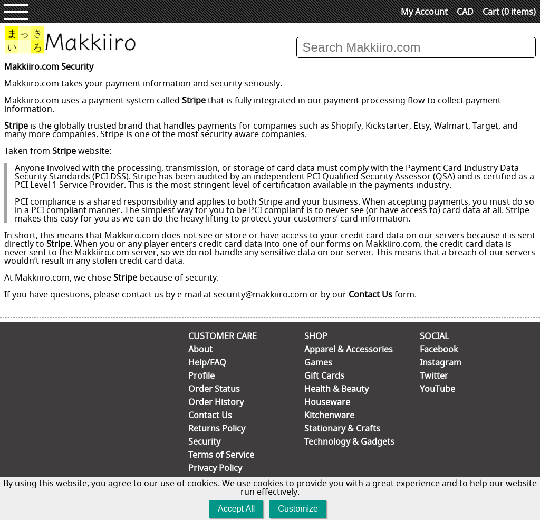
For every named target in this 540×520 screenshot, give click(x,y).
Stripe (194, 100)
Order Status (214, 388)
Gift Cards (324, 375)
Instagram (440, 362)
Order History (216, 402)
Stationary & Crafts (342, 428)
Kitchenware (329, 415)
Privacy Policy (215, 468)
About (200, 349)
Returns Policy (216, 428)
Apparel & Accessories (348, 349)
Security (204, 441)
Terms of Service (221, 454)
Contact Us (370, 294)
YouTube (437, 388)
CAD (465, 11)
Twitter (434, 375)
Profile (201, 375)
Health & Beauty (336, 388)
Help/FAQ (207, 362)
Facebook (439, 349)
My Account (424, 11)
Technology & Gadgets (349, 441)
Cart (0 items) (509, 11)
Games (318, 362)
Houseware (327, 402)
